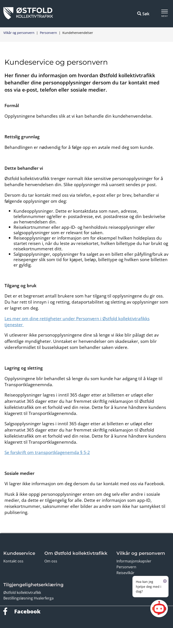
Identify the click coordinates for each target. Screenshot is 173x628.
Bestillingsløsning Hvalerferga (28, 598)
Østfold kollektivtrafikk (22, 592)
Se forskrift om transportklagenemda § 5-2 (47, 452)
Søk (143, 13)
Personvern (48, 33)
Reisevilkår (125, 572)
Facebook (27, 611)
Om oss (50, 561)
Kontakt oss (13, 561)
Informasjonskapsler (133, 561)
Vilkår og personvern (18, 33)
